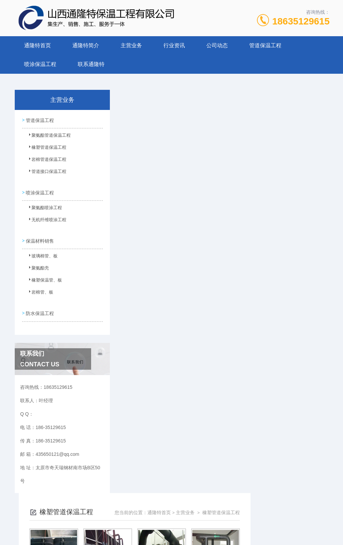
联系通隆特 (91, 64)
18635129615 (301, 21)
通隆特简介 (85, 45)
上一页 (194, 277)
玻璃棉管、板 (40, 254)
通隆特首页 (37, 45)
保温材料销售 (39, 236)
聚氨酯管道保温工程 (46, 136)
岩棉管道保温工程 (44, 161)
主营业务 (131, 45)
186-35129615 (133, 513)
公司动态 (217, 45)
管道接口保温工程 (44, 173)
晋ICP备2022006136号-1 (221, 523)
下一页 (233, 277)
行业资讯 (174, 45)
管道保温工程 (265, 45)
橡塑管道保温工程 (44, 148)
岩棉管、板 (38, 290)
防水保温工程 (39, 307)
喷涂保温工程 (40, 64)
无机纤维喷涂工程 (44, 219)
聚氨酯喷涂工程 (42, 207)
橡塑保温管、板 (42, 278)
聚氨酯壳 (36, 266)
